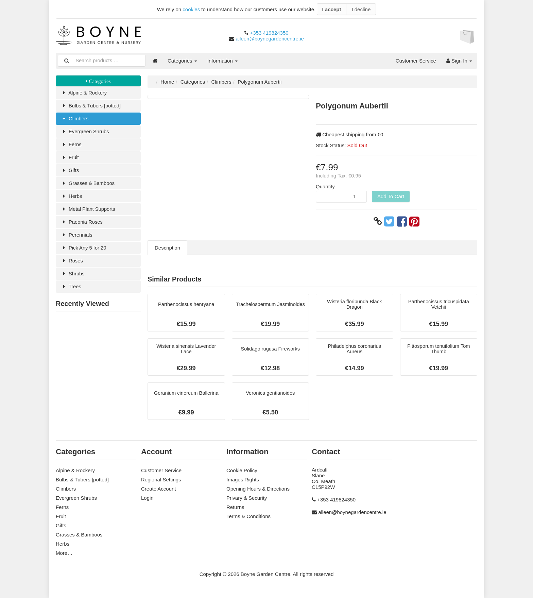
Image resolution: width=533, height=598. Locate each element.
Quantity (325, 186)
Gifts (70, 172)
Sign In (459, 61)
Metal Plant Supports (88, 212)
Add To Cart (390, 196)
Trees (71, 292)
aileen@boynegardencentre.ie (270, 38)
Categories (182, 61)
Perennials (77, 239)
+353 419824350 (269, 33)
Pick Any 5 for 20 (84, 252)
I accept (331, 9)
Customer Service (416, 61)
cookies (191, 9)
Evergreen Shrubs (85, 133)
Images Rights (242, 480)
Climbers (75, 119)
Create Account (158, 489)
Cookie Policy (241, 471)
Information (222, 61)
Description (167, 248)
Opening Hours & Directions (258, 489)
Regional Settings (161, 480)
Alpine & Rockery (84, 93)
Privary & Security (246, 498)
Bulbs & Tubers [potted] (91, 106)
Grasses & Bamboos (88, 186)
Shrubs (73, 278)
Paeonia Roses (82, 225)
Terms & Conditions (248, 517)
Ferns (71, 146)
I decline (361, 9)
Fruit (70, 159)
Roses (72, 265)
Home (167, 82)
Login (147, 498)
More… (64, 554)
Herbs (71, 199)
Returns (235, 508)
